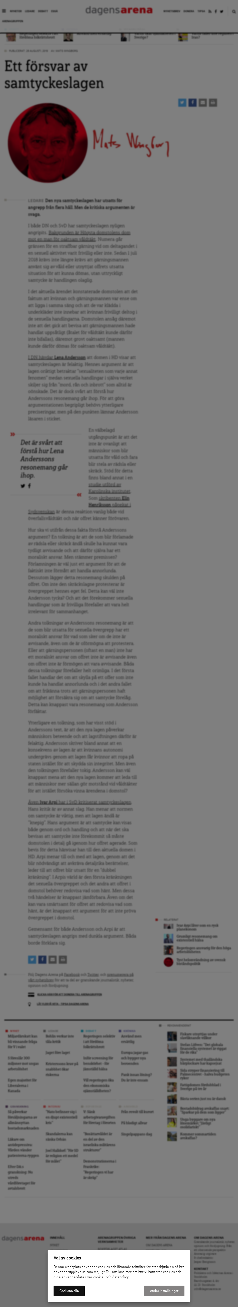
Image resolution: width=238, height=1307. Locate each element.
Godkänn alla (69, 1291)
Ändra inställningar (164, 1291)
